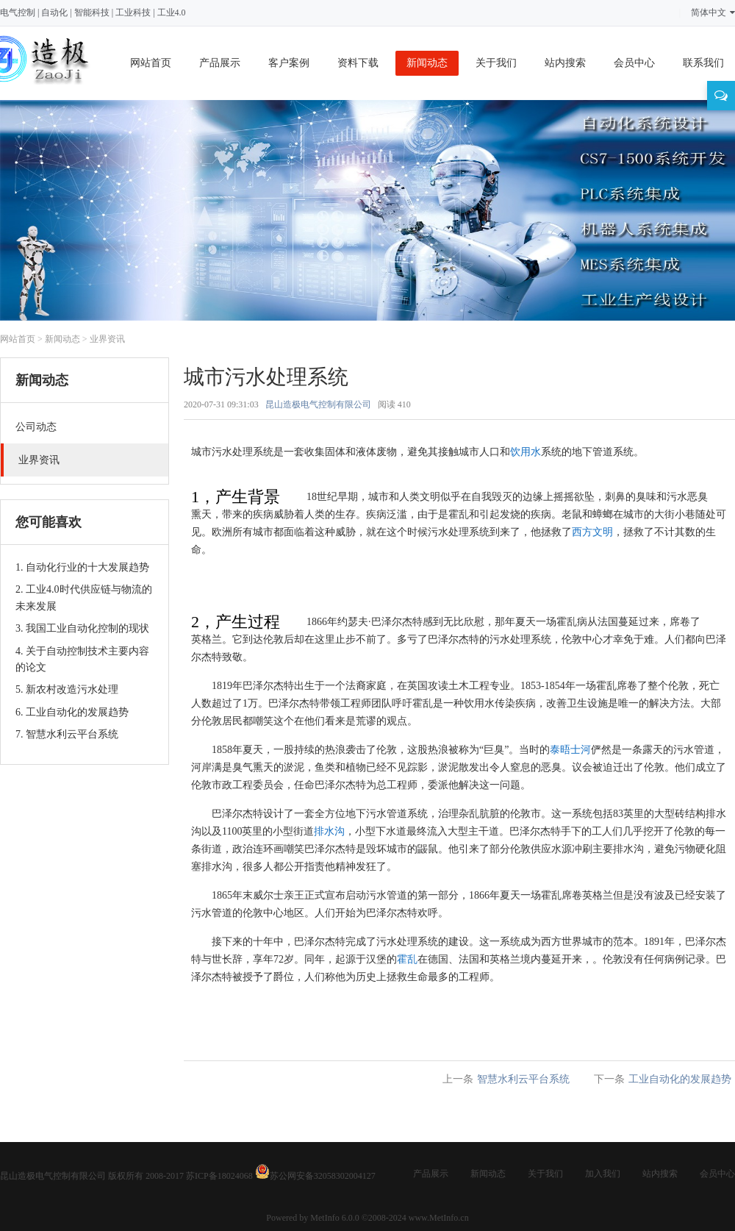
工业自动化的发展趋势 (679, 1079)
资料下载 (358, 62)
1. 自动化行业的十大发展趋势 (82, 567)
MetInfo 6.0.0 (334, 1218)
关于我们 (496, 62)
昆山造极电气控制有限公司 (318, 404)
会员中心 (634, 62)
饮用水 (525, 451)
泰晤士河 (570, 749)
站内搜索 (565, 62)
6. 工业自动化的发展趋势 (72, 712)
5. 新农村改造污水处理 (66, 689)
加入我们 (602, 1173)
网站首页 (150, 62)
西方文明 (592, 532)
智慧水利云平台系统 (523, 1079)
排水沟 (329, 831)
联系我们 (703, 62)
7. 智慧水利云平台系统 (66, 734)
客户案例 (288, 62)
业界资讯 (107, 339)
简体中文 (713, 12)
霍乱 (407, 959)
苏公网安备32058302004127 (323, 1176)
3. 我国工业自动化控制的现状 (82, 628)
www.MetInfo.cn (439, 1218)
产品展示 (219, 62)
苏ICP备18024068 (219, 1176)
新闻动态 (427, 62)
